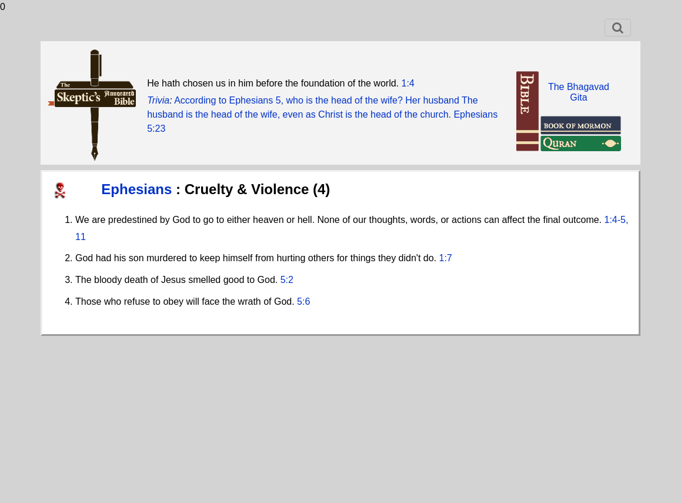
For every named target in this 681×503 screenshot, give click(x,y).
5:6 (303, 302)
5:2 (287, 280)
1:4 (408, 83)
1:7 (445, 258)
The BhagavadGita (578, 92)
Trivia (158, 100)
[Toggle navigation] (618, 27)
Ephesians (138, 189)
